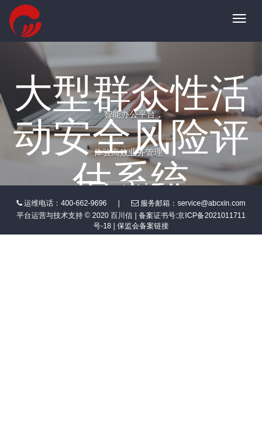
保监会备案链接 (143, 226)
